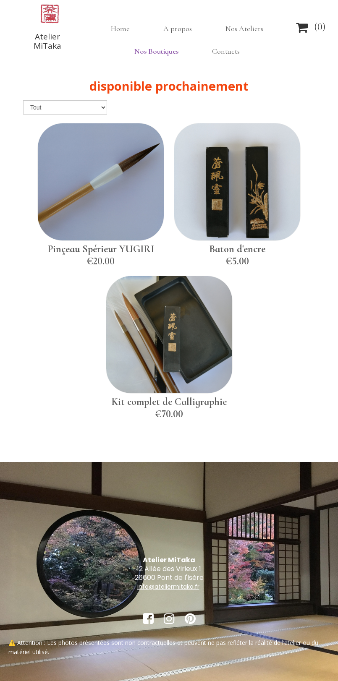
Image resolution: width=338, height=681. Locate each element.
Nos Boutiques (156, 51)
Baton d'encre (237, 249)
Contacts (226, 51)
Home (120, 28)
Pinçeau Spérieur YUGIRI (100, 249)
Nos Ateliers (244, 28)
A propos (177, 28)
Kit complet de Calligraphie (169, 402)
